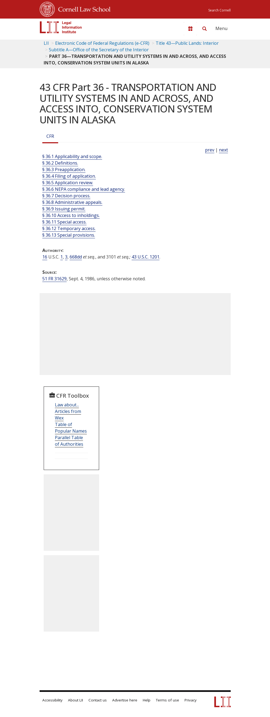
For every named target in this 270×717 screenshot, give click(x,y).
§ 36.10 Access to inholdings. (71, 215)
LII (46, 43)
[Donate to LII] (190, 28)
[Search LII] (204, 28)
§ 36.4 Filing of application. (69, 176)
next (223, 150)
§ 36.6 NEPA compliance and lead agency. (83, 189)
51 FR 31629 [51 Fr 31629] (54, 279)
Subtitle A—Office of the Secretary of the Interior (99, 50)
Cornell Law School (83, 8)
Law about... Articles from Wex (68, 411)
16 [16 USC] (44, 257)
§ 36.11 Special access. (64, 222)
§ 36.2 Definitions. (60, 163)
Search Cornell (219, 10)
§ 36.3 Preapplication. (63, 169)
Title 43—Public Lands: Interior (187, 43)
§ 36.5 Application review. (67, 183)
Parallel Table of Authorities (69, 441)
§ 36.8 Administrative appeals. (72, 202)
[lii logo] (61, 27)
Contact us (97, 700)
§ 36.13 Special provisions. (68, 235)
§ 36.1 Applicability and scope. (72, 156)
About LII (75, 700)
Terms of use (167, 700)
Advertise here (124, 700)
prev (209, 150)
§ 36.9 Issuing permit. (63, 209)
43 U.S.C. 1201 (145, 257)
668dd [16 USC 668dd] (76, 257)
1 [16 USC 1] (61, 257)
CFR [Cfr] (50, 136)
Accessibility (52, 700)
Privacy (191, 700)
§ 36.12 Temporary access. (69, 228)
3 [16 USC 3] (66, 257)
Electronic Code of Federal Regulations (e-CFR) (102, 43)
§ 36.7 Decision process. (66, 196)
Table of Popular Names (71, 427)
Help (146, 700)
